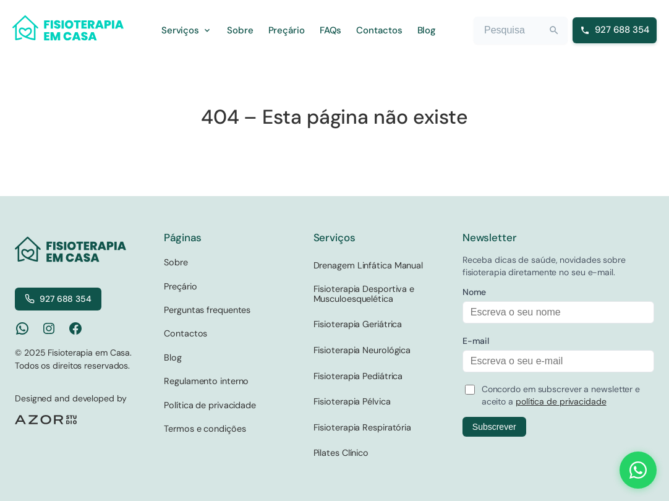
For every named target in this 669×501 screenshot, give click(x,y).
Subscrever (494, 427)
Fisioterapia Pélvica (352, 401)
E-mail (475, 340)
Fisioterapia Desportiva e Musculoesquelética (364, 293)
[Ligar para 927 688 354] (615, 30)
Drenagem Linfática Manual (368, 265)
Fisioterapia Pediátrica (358, 376)
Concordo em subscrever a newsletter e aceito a (561, 395)
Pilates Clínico (341, 452)
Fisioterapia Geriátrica (358, 324)
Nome (474, 292)
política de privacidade (561, 401)
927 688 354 (58, 298)
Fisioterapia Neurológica (362, 350)
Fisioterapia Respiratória (362, 427)
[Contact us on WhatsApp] (638, 470)
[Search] (554, 30)
